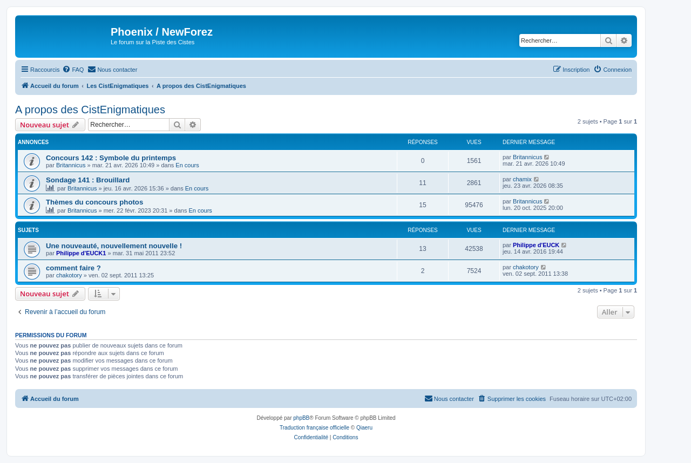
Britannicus (70, 165)
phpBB (301, 418)
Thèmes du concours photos (94, 202)
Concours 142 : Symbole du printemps (111, 158)
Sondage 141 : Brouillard (88, 180)
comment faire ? (73, 268)
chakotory (69, 275)
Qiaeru (364, 428)
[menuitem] (73, 69)
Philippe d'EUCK (536, 245)
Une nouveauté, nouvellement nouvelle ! (114, 246)
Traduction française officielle (314, 428)
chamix (522, 179)
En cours (187, 165)
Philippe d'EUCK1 (81, 253)
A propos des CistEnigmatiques (90, 109)
